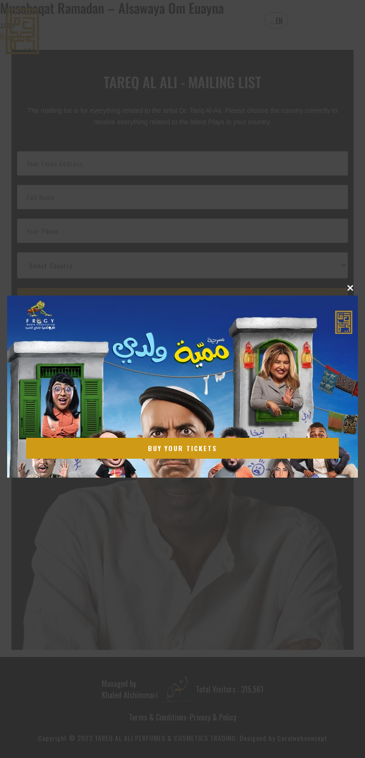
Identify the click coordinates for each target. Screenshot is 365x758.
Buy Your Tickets (182, 448)
